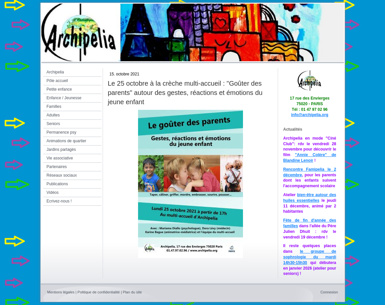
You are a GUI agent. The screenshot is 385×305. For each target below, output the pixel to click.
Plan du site (132, 292)
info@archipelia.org (309, 114)
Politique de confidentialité (98, 292)
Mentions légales (61, 292)
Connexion (329, 292)
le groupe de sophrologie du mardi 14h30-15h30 (309, 257)
